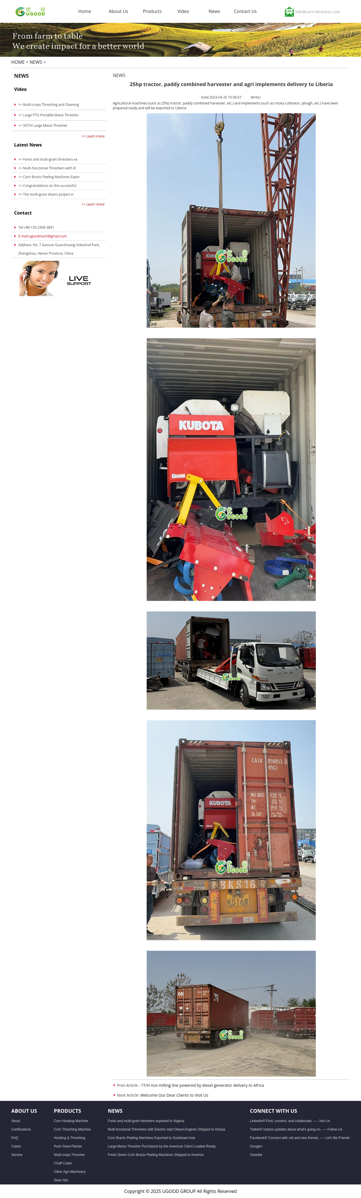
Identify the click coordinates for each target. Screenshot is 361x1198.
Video (183, 12)
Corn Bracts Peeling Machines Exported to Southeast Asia (151, 1138)
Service (17, 1155)
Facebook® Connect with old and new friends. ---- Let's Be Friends (300, 1138)
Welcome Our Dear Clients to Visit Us (174, 1095)
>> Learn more (93, 136)
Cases (16, 1146)
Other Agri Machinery (70, 1172)
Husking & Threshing (69, 1138)
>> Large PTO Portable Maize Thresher (48, 115)
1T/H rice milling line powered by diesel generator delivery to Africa (202, 1085)
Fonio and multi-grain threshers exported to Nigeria (146, 1121)
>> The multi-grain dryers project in (46, 194)
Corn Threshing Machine (72, 1129)
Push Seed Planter (68, 1146)
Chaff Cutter (63, 1163)
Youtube (256, 1155)
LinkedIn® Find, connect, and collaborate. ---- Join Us (290, 1121)
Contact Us (245, 12)
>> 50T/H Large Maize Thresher (42, 125)
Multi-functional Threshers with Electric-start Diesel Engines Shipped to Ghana (166, 1129)
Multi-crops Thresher (69, 1155)
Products (152, 12)
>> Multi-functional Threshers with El (47, 168)
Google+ (256, 1146)
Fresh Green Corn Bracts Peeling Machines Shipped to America (156, 1155)
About (15, 1121)
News (214, 12)
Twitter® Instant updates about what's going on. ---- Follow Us (296, 1129)
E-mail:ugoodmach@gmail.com (42, 236)
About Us (118, 12)
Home (84, 11)
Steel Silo (61, 1180)
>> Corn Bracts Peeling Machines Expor (49, 176)
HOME (18, 62)
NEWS (36, 62)
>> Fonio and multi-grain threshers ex (48, 159)
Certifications (21, 1129)
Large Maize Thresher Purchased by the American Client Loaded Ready (162, 1146)
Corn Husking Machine (71, 1121)
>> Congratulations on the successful (47, 185)
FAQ (14, 1138)
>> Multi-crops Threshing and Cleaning (48, 104)
